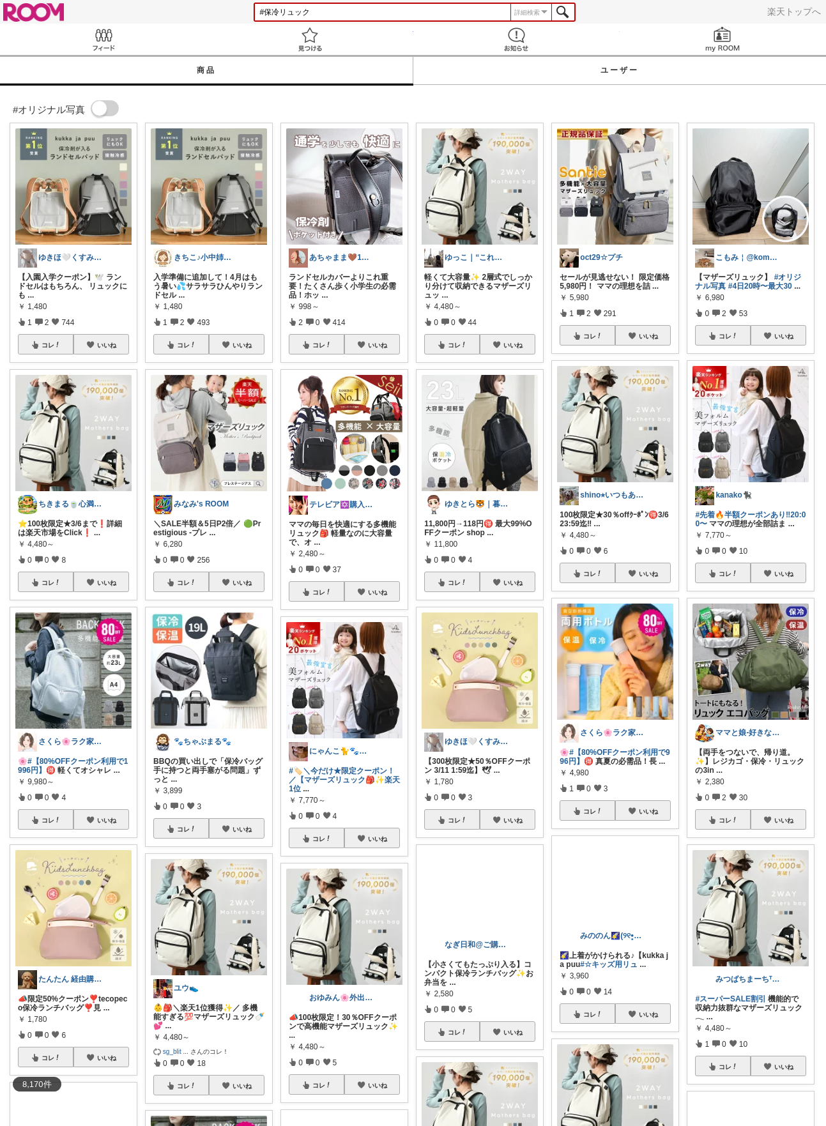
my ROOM (723, 39)
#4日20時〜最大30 (760, 286)
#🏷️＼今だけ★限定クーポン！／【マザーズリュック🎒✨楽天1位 (344, 779)
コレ (51, 345)
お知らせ (516, 39)
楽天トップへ (794, 11)
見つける (309, 39)
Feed (103, 39)
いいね (106, 345)
